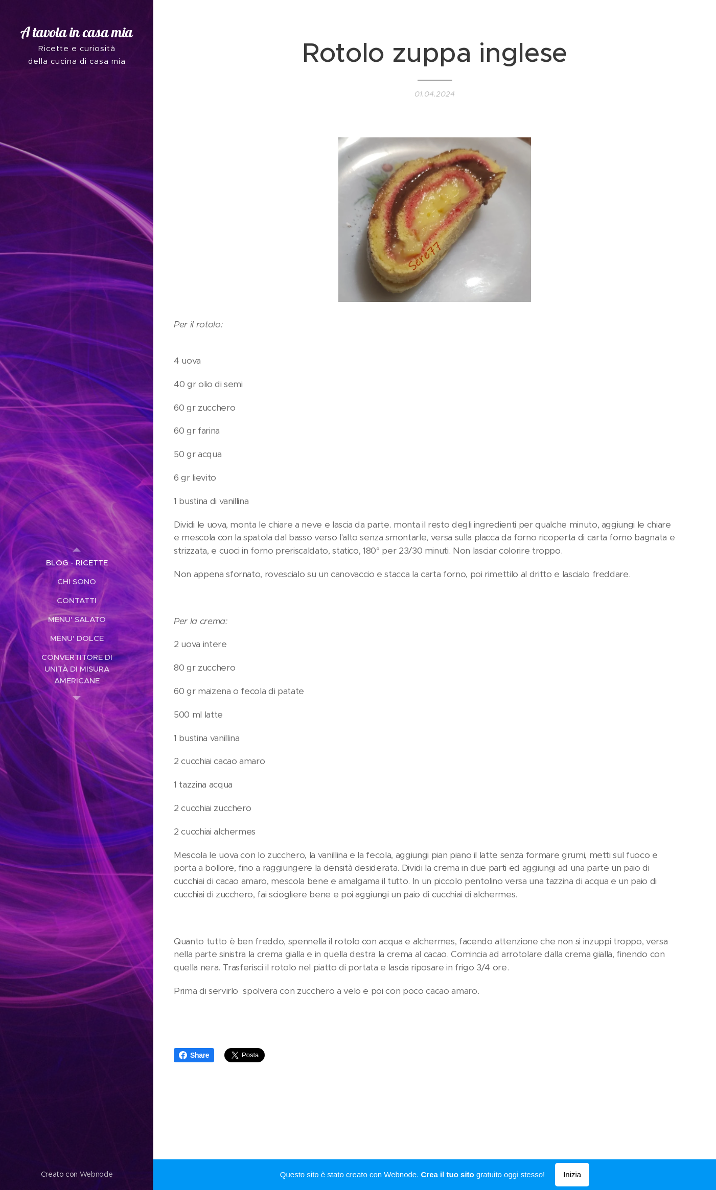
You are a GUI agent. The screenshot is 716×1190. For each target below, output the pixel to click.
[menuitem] (76, 562)
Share (194, 1055)
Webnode (96, 1174)
